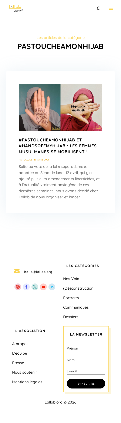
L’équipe (19, 353)
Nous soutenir (24, 372)
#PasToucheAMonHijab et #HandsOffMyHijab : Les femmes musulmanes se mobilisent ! (58, 145)
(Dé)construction (78, 288)
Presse (18, 362)
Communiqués (76, 307)
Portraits (71, 297)
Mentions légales (27, 381)
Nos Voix (71, 278)
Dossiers (70, 316)
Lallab (28, 159)
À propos (20, 343)
